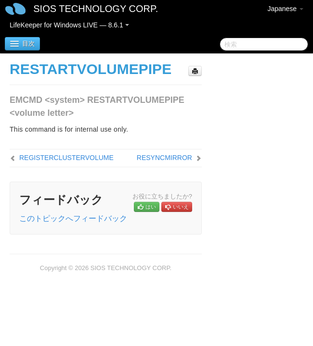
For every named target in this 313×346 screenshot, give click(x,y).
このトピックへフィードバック (73, 218)
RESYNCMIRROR (164, 157)
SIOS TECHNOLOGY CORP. (95, 8)
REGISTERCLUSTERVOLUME (66, 157)
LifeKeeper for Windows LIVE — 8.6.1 (69, 25)
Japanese (285, 8)
